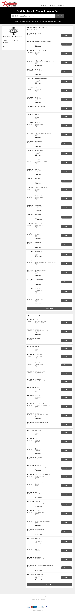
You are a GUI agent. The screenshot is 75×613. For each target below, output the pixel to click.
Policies (34, 596)
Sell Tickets (40, 596)
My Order (46, 596)
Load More (49, 308)
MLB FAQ (52, 596)
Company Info (27, 596)
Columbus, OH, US (32, 29)
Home (21, 596)
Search (59, 16)
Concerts (52, 5)
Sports (43, 5)
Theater (61, 5)
